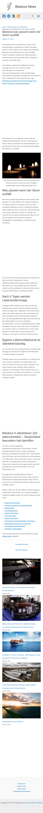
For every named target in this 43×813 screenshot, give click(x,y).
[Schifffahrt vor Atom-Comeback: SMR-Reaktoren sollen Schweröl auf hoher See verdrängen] (21, 642)
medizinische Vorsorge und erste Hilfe (18, 523)
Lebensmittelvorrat (11, 510)
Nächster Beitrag (21, 550)
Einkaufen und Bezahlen (13, 529)
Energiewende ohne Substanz (12, 721)
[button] (33, 16)
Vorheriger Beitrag (21, 544)
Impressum (21, 783)
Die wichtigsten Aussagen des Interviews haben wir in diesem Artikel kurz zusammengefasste (19, 80)
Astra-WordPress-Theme (33, 803)
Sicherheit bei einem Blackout (15, 526)
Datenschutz (21, 786)
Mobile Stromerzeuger (12, 503)
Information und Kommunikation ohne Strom (20, 521)
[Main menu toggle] (38, 16)
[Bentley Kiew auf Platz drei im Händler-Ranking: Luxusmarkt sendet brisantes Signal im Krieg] (21, 608)
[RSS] (18, 16)
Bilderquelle (21, 789)
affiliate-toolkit (6, 536)
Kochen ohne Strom (11, 513)
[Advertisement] (21, 109)
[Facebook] (4, 16)
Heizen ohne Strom (11, 518)
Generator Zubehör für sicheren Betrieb (18, 505)
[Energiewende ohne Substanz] (21, 705)
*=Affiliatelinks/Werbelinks (21, 791)
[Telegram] (9, 16)
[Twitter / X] (13, 16)
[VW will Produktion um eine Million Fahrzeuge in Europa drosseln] (21, 571)
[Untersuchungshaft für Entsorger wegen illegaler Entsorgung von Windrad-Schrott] (21, 672)
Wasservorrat (9, 508)
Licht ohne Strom (10, 516)
